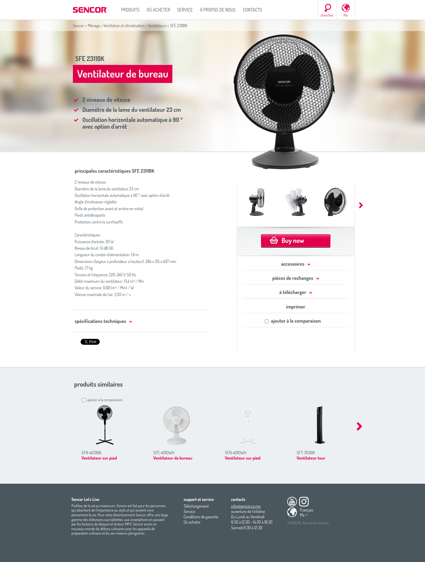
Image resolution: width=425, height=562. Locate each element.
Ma (346, 15)
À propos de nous (218, 10)
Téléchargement (196, 506)
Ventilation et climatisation (123, 25)
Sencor (78, 25)
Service (185, 10)
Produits (130, 10)
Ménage (94, 25)
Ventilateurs (157, 25)
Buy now (293, 240)
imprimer (295, 306)
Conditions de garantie (201, 516)
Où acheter (158, 10)
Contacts (252, 10)
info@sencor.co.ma (245, 506)
